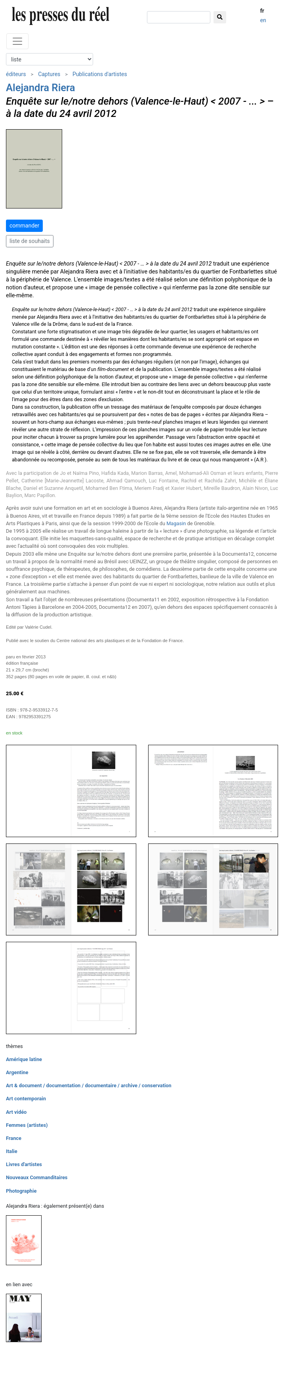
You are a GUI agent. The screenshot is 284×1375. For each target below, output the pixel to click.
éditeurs (16, 74)
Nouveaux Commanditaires (36, 1177)
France (13, 1138)
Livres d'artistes (24, 1164)
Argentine (17, 1072)
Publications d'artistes (99, 74)
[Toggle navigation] (17, 41)
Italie (11, 1151)
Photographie (21, 1191)
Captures (49, 74)
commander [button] (24, 225)
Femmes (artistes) (27, 1125)
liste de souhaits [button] (30, 241)
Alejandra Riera (40, 88)
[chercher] (178, 17)
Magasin (176, 523)
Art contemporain (26, 1099)
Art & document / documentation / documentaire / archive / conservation (89, 1085)
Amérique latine (24, 1059)
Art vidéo (16, 1112)
